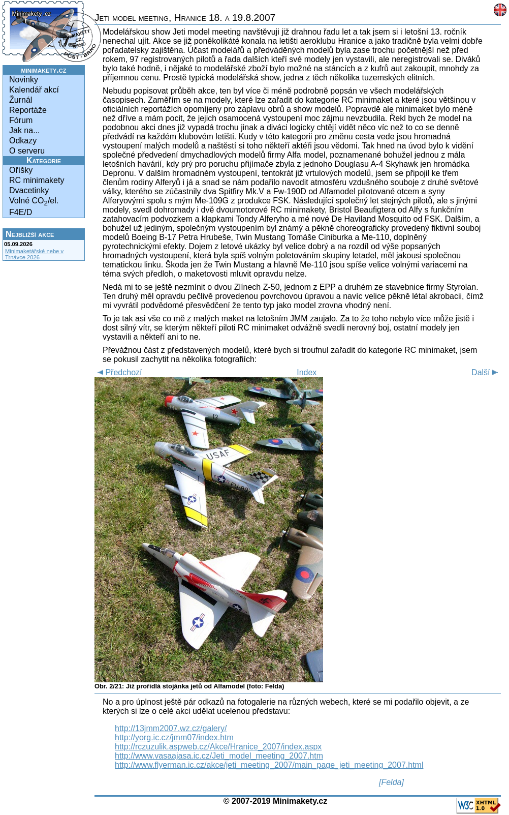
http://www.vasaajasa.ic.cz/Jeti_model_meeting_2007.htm (219, 755)
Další (486, 372)
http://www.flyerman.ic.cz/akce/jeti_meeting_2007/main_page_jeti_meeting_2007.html (269, 765)
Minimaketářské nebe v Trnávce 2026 (34, 254)
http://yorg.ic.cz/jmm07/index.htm (174, 737)
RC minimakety (36, 180)
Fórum (21, 120)
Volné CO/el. (33, 201)
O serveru (27, 150)
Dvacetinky (29, 190)
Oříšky (21, 170)
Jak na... (24, 130)
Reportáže (28, 110)
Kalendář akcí (34, 89)
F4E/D (20, 212)
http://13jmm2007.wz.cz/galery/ (171, 728)
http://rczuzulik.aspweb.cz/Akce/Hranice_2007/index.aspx (218, 746)
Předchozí (118, 372)
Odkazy (23, 140)
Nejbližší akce (30, 234)
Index (306, 372)
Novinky (23, 79)
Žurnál (20, 100)
